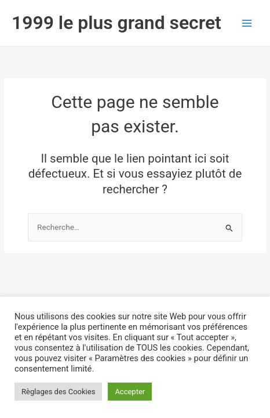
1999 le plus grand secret (116, 23)
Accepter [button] (130, 391)
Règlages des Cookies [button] (58, 391)
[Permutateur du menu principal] (247, 23)
